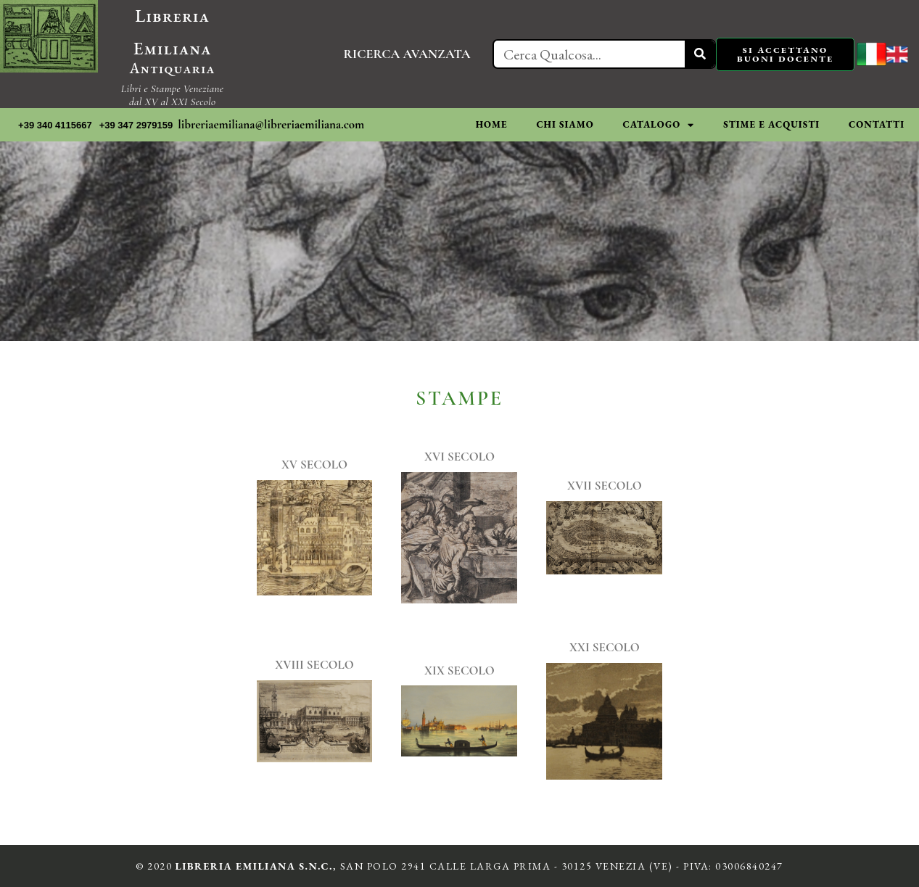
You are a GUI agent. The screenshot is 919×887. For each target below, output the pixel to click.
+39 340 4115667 (55, 125)
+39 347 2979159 (136, 125)
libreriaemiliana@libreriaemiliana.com (271, 124)
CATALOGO (659, 125)
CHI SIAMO (564, 124)
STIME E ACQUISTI (771, 124)
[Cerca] (699, 54)
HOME (492, 124)
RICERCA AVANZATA (407, 54)
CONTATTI (876, 124)
